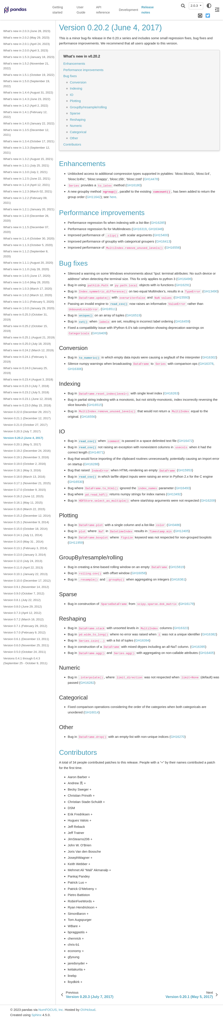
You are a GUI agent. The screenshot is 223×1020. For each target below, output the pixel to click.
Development (128, 10)
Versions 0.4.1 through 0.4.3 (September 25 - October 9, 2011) (25, 661)
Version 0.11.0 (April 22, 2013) (23, 567)
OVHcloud (87, 1010)
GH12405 (182, 531)
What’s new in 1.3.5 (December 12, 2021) (26, 132)
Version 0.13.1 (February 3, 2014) (25, 548)
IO (71, 95)
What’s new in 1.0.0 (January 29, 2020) (28, 308)
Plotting (75, 101)
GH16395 (198, 646)
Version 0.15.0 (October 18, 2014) (25, 528)
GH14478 (151, 179)
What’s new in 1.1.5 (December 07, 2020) (26, 230)
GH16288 (91, 464)
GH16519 (133, 315)
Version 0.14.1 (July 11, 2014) (22, 535)
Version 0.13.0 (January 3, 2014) (24, 554)
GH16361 (178, 579)
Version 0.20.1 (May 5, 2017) (22, 444)
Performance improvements (83, 70)
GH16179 (187, 604)
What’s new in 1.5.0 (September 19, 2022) (26, 84)
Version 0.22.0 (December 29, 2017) (27, 412)
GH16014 (92, 712)
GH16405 (207, 653)
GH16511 (109, 309)
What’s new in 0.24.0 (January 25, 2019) (25, 371)
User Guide (81, 9)
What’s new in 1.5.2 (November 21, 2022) (26, 66)
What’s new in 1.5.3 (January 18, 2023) (28, 57)
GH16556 (173, 247)
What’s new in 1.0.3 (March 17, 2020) (27, 288)
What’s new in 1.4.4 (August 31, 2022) (28, 92)
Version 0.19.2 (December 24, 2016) (27, 450)
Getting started (57, 9)
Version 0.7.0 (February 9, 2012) (24, 632)
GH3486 (174, 525)
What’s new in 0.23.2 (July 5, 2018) (26, 392)
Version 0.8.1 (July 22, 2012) (22, 600)
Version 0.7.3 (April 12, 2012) (22, 612)
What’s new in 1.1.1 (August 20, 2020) (28, 262)
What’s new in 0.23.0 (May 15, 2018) (27, 405)
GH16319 (140, 229)
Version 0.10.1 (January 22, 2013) (25, 574)
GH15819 (177, 567)
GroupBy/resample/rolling (88, 107)
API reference (103, 9)
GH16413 (163, 241)
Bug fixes (70, 76)
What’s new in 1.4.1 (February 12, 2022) (25, 114)
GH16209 (208, 500)
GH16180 (133, 185)
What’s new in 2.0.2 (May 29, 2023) (26, 37)
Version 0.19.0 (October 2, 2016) (24, 463)
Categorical (78, 132)
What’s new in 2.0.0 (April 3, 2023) (25, 50)
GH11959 (76, 542)
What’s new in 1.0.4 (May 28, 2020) (26, 282)
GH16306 (75, 369)
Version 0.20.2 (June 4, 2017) (23, 438)
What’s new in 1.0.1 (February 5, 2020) (28, 301)
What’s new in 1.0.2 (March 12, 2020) (27, 295)
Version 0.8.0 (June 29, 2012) (22, 606)
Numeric (76, 125)
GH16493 (183, 488)
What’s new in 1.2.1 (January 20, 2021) (28, 209)
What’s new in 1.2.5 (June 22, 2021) (26, 178)
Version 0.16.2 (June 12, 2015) (23, 496)
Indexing (76, 88)
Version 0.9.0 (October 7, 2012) (23, 593)
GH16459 (182, 321)
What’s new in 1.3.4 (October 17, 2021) (28, 141)
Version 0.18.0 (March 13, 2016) (24, 476)
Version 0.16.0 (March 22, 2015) (24, 509)
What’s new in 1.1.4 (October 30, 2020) (28, 238)
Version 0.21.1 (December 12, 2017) (27, 418)
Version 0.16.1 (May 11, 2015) (23, 502)
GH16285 (158, 222)
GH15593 (182, 297)
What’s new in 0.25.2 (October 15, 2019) (25, 328)
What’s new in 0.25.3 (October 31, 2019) (25, 317)
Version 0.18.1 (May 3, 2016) (22, 470)
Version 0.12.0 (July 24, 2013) (22, 561)
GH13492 (174, 494)
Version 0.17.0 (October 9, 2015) (24, 489)
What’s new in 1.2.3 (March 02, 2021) (27, 191)
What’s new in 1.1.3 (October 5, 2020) (28, 245)
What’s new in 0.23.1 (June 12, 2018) (27, 399)
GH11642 (94, 197)
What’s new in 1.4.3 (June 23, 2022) (26, 99)
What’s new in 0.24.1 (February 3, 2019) (25, 359)
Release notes (147, 9)
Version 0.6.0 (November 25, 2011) (26, 645)
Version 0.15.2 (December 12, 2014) (27, 515)
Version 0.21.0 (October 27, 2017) (25, 424)
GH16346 (155, 229)
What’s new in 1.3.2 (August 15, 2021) (28, 159)
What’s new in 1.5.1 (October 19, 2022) (28, 74)
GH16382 (209, 634)
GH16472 (186, 441)
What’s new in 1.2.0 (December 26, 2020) (26, 218)
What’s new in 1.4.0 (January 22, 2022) (28, 123)
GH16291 (183, 285)
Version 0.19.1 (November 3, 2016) (26, 457)
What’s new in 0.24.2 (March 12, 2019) (28, 350)
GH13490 (210, 291)
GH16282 (87, 682)
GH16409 (99, 333)
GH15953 (185, 470)
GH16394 (142, 640)
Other (74, 138)
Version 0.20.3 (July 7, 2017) (22, 431)
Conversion (78, 82)
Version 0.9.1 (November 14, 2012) (26, 587)
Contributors (72, 144)
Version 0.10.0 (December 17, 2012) (27, 580)
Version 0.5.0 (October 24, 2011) (24, 651)
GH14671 (96, 452)
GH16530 (76, 482)
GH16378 (206, 363)
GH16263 (171, 393)
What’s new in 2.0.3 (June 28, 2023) (26, 31)
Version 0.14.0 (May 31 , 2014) (23, 541)
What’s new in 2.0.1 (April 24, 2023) (26, 44)
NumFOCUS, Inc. (51, 1010)
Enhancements (74, 63)
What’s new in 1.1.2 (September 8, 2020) (25, 254)
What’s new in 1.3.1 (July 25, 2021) (26, 165)
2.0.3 (195, 5)
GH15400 (161, 235)
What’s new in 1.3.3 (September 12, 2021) (26, 150)
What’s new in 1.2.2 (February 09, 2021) (25, 200)
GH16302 (209, 357)
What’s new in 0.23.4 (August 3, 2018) (28, 379)
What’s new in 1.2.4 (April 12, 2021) (26, 185)
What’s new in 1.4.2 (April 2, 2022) (25, 105)
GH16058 (138, 573)
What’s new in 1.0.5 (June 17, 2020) (26, 275)
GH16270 (177, 736)
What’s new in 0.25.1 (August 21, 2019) (29, 337)
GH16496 (184, 279)
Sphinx (37, 1015)
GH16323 (181, 628)
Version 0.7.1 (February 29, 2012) (25, 626)
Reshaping (78, 119)
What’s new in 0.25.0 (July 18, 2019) (27, 343)
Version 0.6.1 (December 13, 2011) (26, 639)
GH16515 (95, 405)
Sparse (75, 113)
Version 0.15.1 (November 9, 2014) (26, 522)
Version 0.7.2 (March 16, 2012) (23, 619)
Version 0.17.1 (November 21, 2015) (27, 483)
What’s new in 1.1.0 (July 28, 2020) (26, 269)
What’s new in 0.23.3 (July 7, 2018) (26, 386)
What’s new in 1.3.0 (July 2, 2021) (25, 172)
